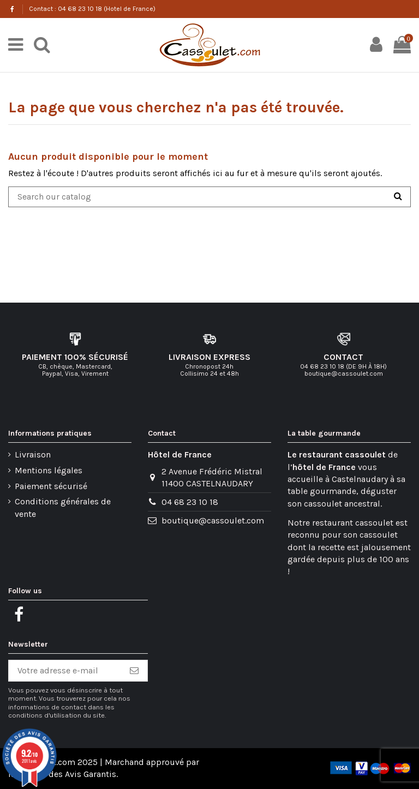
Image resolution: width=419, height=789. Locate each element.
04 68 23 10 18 (189, 502)
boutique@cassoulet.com (212, 520)
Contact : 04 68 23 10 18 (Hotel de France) (92, 9)
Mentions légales (48, 470)
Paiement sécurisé (51, 486)
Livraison (33, 454)
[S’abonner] (134, 670)
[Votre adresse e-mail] (65, 670)
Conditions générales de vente (63, 507)
